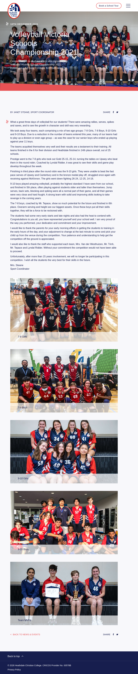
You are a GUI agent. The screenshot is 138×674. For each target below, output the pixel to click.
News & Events (26, 634)
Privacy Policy (14, 669)
